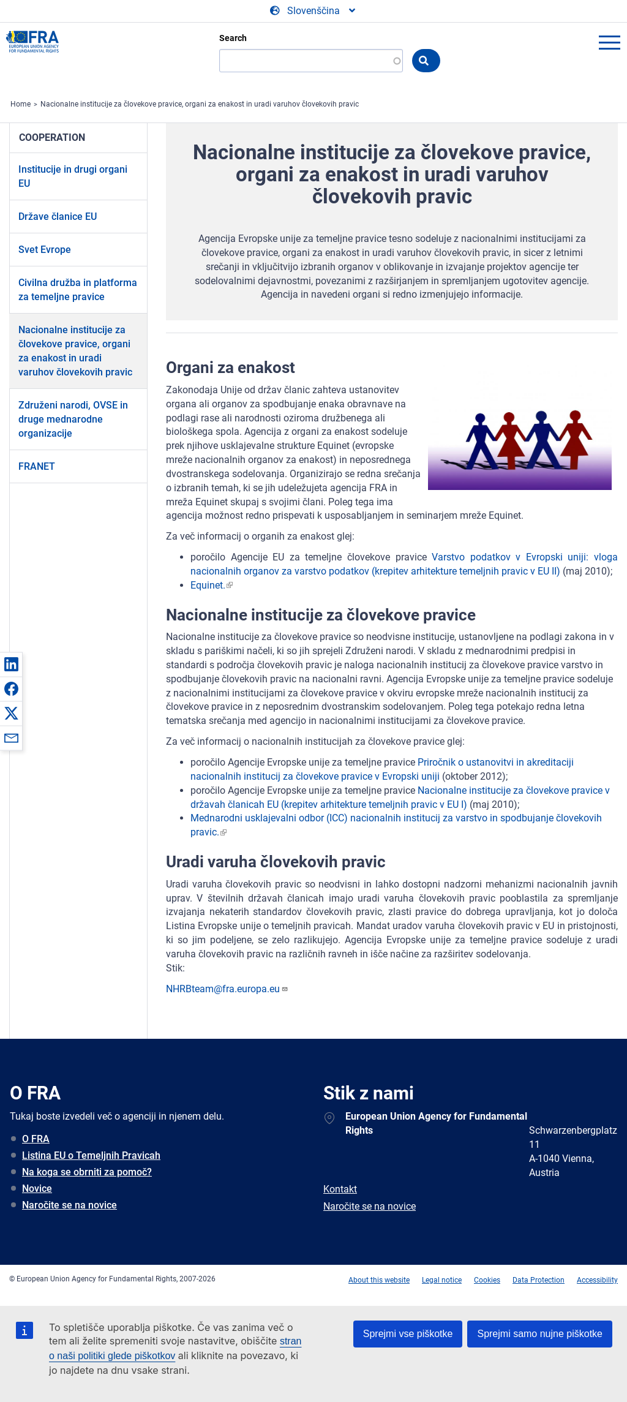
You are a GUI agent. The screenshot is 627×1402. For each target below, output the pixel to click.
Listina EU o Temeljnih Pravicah (91, 1155)
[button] (11, 664)
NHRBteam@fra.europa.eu (227, 989)
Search (233, 38)
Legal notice (442, 1280)
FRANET (36, 466)
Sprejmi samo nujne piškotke (540, 1334)
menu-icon (609, 42)
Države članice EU (57, 216)
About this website (379, 1280)
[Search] (311, 60)
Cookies (487, 1280)
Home (20, 104)
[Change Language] (313, 11)
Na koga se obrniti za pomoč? (87, 1172)
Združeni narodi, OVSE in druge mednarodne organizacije (73, 419)
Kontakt (340, 1189)
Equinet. (207, 585)
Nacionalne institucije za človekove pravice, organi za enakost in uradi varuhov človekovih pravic (199, 104)
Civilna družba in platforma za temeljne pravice (77, 290)
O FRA (36, 1139)
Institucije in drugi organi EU (72, 176)
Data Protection (538, 1280)
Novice (37, 1188)
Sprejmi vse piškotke (408, 1334)
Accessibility (597, 1280)
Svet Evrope (44, 249)
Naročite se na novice (69, 1205)
